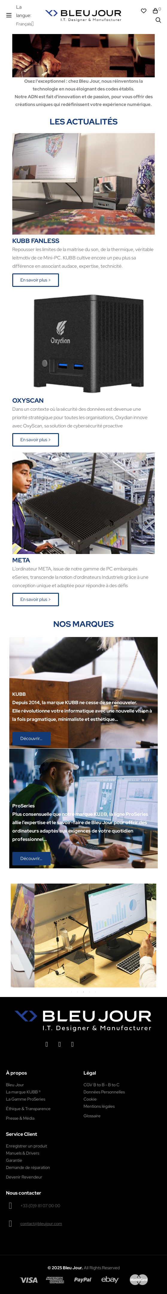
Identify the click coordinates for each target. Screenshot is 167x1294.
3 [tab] (83, 992)
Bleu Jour (15, 1084)
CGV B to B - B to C (101, 1084)
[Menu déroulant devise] (25, 23)
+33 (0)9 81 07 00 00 (40, 1205)
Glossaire (92, 1115)
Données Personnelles (104, 1092)
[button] (35, 280)
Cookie (90, 1099)
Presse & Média (20, 1118)
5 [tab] (95, 992)
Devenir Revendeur (24, 1177)
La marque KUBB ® (23, 1092)
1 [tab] (72, 992)
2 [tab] (78, 992)
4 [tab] (89, 992)
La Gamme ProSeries (25, 1099)
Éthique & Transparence (28, 1108)
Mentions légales (99, 1106)
